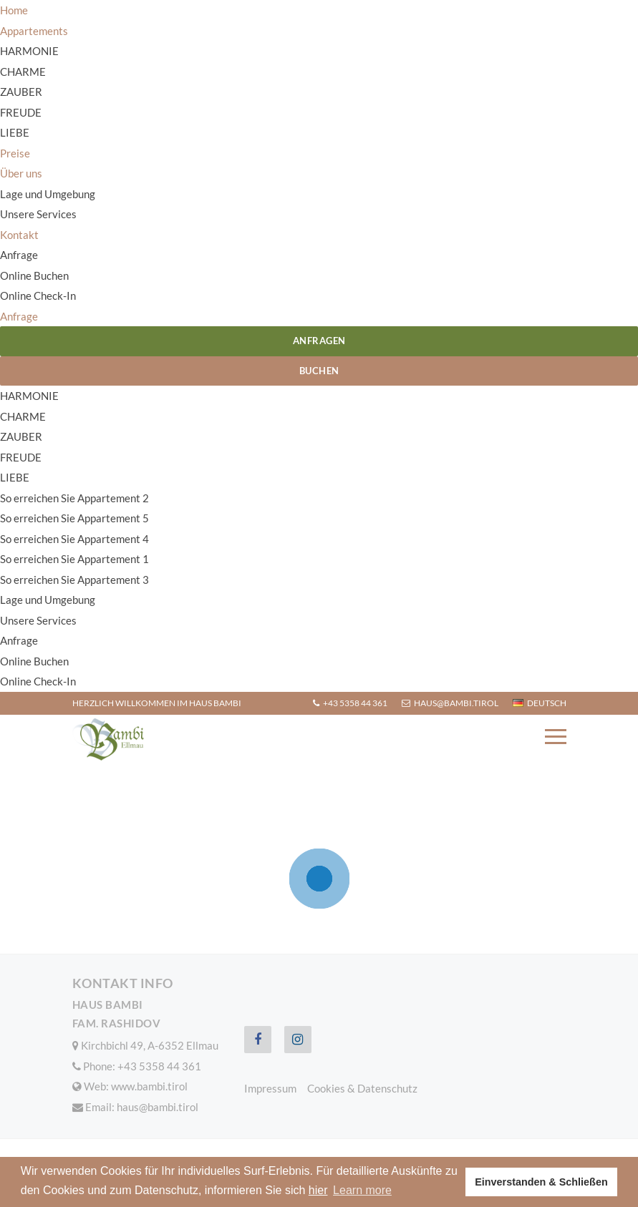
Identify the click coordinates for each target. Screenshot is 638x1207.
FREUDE (21, 112)
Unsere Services (38, 213)
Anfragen (319, 340)
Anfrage (19, 254)
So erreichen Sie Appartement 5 (74, 518)
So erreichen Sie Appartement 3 (74, 579)
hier (318, 1190)
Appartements (34, 30)
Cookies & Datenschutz (362, 1088)
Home (14, 10)
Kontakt (19, 234)
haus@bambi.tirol (450, 703)
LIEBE (14, 132)
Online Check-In (38, 295)
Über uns (21, 173)
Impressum (270, 1088)
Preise (15, 153)
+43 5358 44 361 (350, 703)
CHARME (23, 71)
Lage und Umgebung (47, 193)
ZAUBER (21, 91)
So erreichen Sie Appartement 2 (74, 498)
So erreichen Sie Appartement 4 (74, 538)
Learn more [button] (362, 1190)
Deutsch (539, 703)
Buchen (319, 370)
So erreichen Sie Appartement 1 (74, 558)
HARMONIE (29, 50)
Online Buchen (34, 275)
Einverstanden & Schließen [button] (541, 1182)
